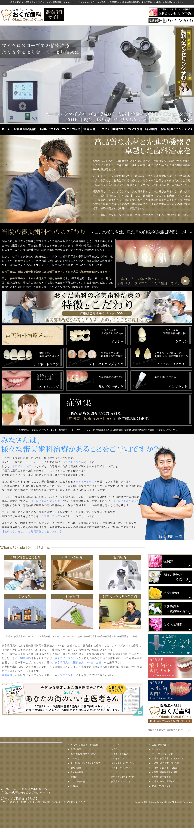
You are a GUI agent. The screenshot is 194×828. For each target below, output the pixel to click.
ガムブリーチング (49, 516)
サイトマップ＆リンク (162, 754)
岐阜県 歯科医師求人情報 (164, 772)
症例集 (74, 777)
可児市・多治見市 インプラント (167, 758)
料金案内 (75, 758)
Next (189, 74)
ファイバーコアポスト (121, 767)
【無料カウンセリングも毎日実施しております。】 (32, 531)
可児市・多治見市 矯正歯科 (165, 763)
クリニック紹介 (78, 781)
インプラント (65, 675)
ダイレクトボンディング (45, 501)
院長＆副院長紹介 (160, 744)
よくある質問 (77, 772)
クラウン (115, 749)
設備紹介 (75, 786)
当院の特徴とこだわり (81, 749)
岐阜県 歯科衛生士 (161, 777)
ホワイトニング (72, 462)
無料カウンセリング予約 (122, 777)
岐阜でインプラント (66, 658)
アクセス (156, 749)
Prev (4, 74)
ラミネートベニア (86, 481)
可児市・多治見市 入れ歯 (164, 767)
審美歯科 (25, 658)
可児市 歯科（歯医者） (163, 781)
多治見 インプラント (121, 781)
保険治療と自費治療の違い (83, 754)
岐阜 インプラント (161, 786)
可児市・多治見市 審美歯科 (84, 744)
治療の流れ (76, 767)
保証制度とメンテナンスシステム (86, 763)
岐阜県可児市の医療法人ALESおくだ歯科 (79, 662)
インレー (115, 744)
